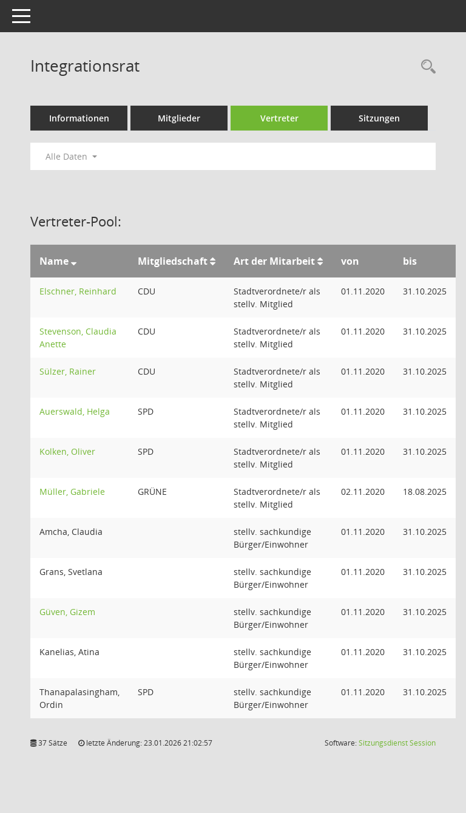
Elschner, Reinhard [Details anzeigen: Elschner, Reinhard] (77, 291)
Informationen (79, 118)
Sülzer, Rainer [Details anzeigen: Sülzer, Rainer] (67, 371)
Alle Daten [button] (71, 156)
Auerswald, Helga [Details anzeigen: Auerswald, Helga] (74, 411)
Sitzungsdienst (397, 743)
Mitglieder (179, 118)
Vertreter (279, 118)
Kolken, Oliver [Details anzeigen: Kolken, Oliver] (67, 451)
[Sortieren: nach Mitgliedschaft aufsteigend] (212, 261)
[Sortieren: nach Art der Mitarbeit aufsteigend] (320, 261)
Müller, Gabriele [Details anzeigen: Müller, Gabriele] (72, 491)
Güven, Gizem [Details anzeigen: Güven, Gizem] (67, 611)
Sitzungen (379, 118)
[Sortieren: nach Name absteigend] (73, 261)
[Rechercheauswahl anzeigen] (425, 67)
